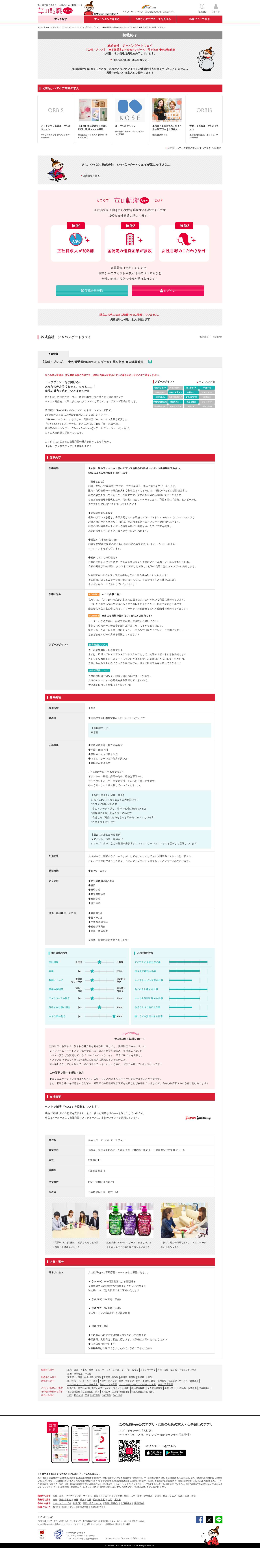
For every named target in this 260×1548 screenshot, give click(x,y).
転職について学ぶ (199, 19)
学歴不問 (168, 1388)
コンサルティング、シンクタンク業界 (137, 1384)
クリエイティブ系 (187, 1370)
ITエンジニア (169, 1496)
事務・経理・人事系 (77, 1370)
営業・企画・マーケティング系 (104, 1370)
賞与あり (105, 1391)
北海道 (149, 1377)
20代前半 (106, 1395)
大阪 (89, 1500)
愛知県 (115, 1377)
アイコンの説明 (207, 382)
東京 (55, 1500)
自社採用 (126, 1524)
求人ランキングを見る (107, 19)
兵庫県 (132, 1377)
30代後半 (117, 1395)
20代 (69, 1395)
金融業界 (172, 1381)
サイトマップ (137, 12)
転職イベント (68, 1507)
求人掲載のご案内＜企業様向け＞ (160, 12)
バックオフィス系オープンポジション (56, 128)
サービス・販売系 (129, 1370)
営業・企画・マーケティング (67, 1496)
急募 (97, 1391)
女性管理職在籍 (154, 1388)
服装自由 (192, 1388)
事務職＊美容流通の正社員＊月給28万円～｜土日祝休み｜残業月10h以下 (167, 128)
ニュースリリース (119, 1521)
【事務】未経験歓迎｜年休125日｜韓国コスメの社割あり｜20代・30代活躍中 (92, 128)
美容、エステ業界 (108, 1384)
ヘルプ (126, 12)
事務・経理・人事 (126, 1496)
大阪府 (79, 1377)
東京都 (70, 1377)
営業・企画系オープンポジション (204, 128)
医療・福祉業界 (126, 1381)
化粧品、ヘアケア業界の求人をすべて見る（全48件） (195, 148)
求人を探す (60, 19)
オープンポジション (125, 126)
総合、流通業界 (165, 1384)
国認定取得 (139, 1503)
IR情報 (117, 1524)
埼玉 (76, 1500)
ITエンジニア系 (147, 1370)
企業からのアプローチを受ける (153, 19)
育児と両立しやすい (101, 1388)
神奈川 (62, 1500)
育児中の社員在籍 (120, 1391)
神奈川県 (88, 1377)
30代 (87, 1395)
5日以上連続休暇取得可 (142, 1391)
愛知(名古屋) (99, 1500)
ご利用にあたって (45, 1521)
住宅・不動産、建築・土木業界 (151, 1381)
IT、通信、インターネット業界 (82, 1381)
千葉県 (106, 1377)
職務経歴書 (82, 1507)
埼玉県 (98, 1377)
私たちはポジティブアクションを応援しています (125, 1538)
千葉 (82, 1500)
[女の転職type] (43, 1524)
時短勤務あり (205, 1388)
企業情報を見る (91, 175)
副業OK (77, 1503)
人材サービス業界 (108, 1381)
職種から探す (44, 1496)
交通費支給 (87, 1391)
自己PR (56, 1507)
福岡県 (123, 1377)
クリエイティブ (108, 1496)
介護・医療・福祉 (187, 1496)
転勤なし (71, 1388)
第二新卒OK (84, 1388)
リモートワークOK (62, 1503)
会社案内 (109, 1524)
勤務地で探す (44, 1500)
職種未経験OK (138, 1388)
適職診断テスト (98, 1507)
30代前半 (95, 1395)
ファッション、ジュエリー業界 (82, 1384)
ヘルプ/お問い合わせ (136, 1521)
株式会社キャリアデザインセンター (65, 1524)
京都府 (140, 1377)
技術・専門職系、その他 (79, 1373)
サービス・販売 (90, 1496)
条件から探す (44, 1503)
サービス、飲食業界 (188, 1381)
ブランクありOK (121, 1388)
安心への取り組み (61, 1521)
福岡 (110, 1500)
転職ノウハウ (44, 1507)
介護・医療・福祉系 (167, 1370)
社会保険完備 (73, 1391)
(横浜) (69, 1500)
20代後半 (78, 1395)
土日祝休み (180, 1388)
